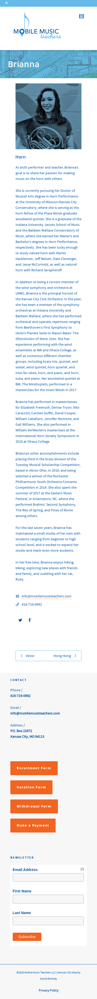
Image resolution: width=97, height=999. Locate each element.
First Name (22, 891)
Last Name (22, 913)
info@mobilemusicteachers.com (46, 596)
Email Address (25, 870)
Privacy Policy (48, 990)
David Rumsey (48, 979)
